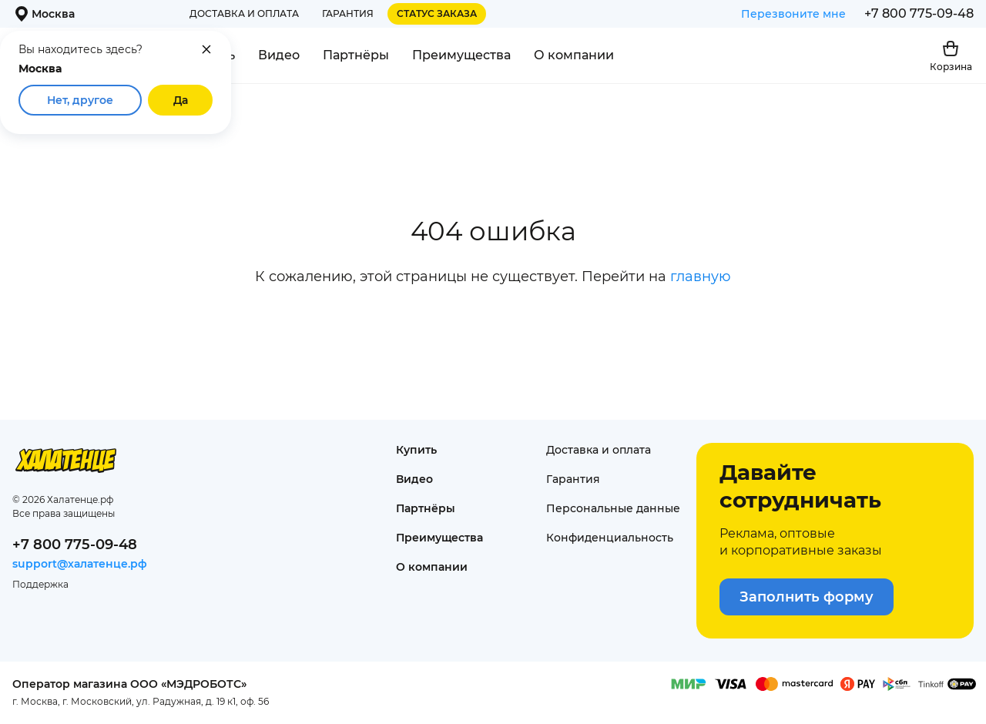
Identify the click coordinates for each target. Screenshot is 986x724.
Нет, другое (80, 100)
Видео (279, 55)
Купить (416, 450)
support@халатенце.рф (79, 564)
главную (700, 276)
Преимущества (461, 55)
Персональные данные (613, 508)
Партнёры (356, 55)
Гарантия (348, 13)
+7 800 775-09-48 (919, 13)
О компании (574, 55)
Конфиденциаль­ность (609, 538)
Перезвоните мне (793, 14)
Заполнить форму (807, 596)
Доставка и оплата (244, 13)
